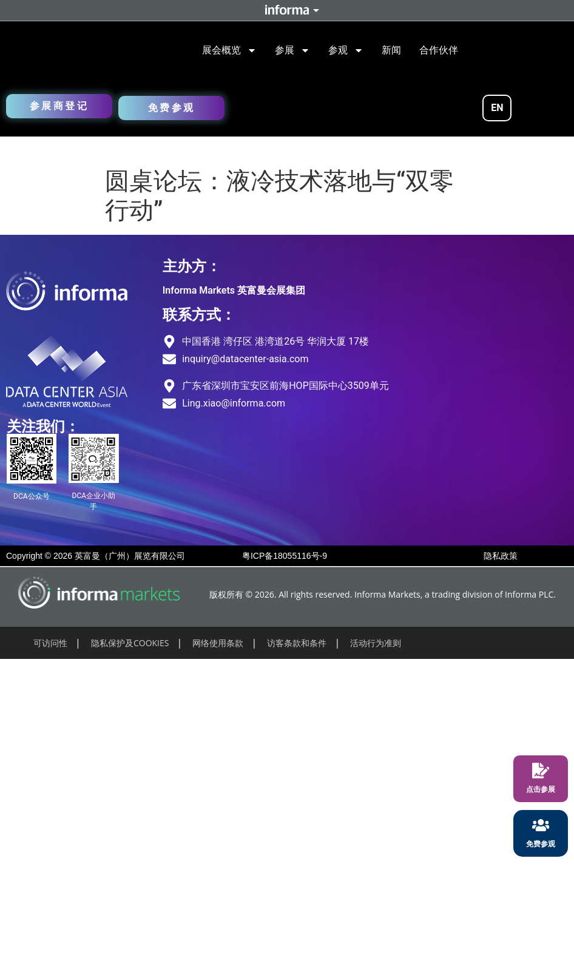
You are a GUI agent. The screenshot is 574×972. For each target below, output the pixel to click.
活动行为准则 (375, 643)
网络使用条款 (217, 643)
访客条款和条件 (296, 643)
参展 (292, 50)
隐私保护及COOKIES (130, 643)
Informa (287, 10)
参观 (345, 50)
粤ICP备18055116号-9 (284, 556)
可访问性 (50, 643)
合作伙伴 (438, 50)
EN (497, 107)
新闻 (391, 50)
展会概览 (229, 50)
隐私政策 (501, 556)
